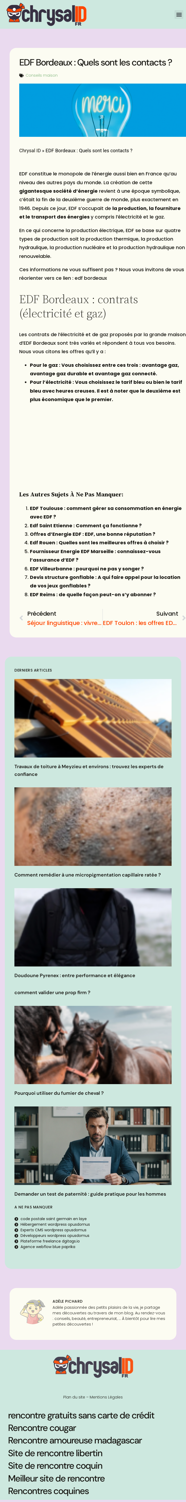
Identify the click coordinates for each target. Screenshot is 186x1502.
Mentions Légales (106, 1397)
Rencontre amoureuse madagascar (75, 1440)
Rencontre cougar (42, 1428)
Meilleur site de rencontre (56, 1478)
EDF (23, 173)
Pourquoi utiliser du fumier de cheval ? (59, 1093)
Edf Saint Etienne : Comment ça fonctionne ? (86, 525)
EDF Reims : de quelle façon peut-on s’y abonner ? (93, 594)
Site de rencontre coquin (55, 1466)
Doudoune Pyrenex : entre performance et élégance (74, 975)
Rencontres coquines (48, 1491)
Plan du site (74, 1397)
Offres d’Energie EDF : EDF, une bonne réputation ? (92, 534)
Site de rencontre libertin (55, 1453)
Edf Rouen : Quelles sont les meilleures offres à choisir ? (99, 542)
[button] (179, 14)
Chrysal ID (30, 150)
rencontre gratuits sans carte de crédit (81, 1415)
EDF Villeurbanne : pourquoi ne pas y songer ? (87, 568)
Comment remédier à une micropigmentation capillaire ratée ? (87, 875)
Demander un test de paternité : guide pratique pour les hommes (90, 1194)
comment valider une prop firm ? (52, 992)
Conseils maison (42, 75)
